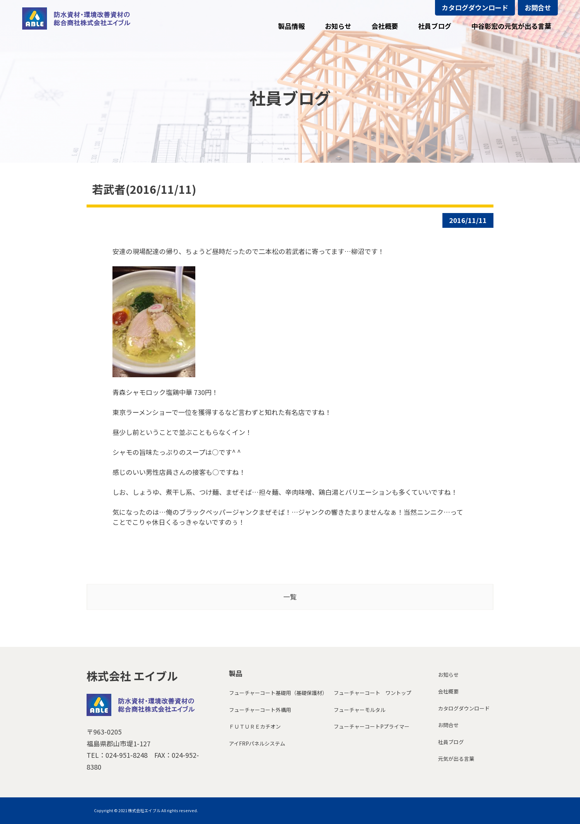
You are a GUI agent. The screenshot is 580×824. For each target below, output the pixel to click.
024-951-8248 (126, 755)
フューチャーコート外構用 (260, 709)
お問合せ (538, 7)
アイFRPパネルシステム (257, 743)
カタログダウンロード (475, 7)
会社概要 (448, 691)
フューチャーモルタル (359, 709)
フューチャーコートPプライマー (371, 726)
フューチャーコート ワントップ (372, 692)
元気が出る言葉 (456, 758)
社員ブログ (451, 742)
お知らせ (448, 674)
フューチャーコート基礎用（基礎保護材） (278, 692)
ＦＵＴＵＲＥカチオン (255, 726)
